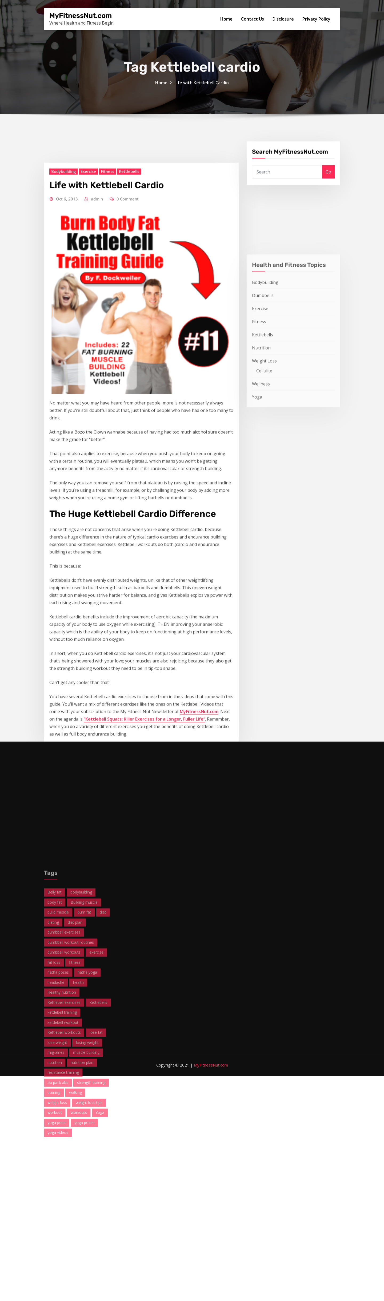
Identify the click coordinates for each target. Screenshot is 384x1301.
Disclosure (283, 19)
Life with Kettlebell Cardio (201, 95)
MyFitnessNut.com (80, 15)
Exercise (88, 431)
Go (328, 191)
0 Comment (128, 458)
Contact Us (252, 19)
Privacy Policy (316, 19)
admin (97, 458)
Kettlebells (129, 431)
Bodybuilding (63, 431)
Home (226, 19)
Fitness (107, 431)
